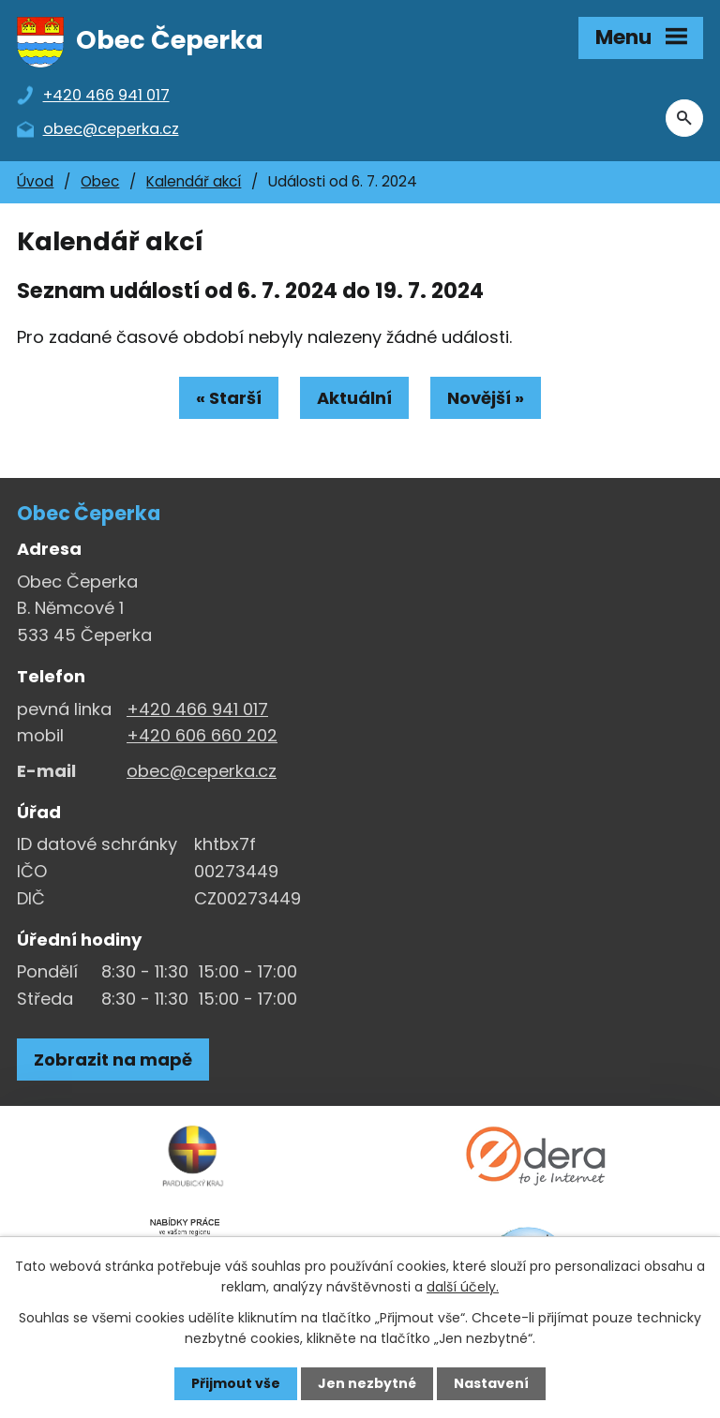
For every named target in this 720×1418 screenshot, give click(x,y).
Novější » (485, 398)
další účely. (463, 1286)
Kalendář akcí (193, 181)
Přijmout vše (235, 1383)
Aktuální (354, 398)
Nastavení (491, 1383)
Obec (100, 181)
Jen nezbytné (367, 1383)
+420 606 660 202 (202, 735)
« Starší (229, 398)
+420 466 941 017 (197, 709)
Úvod (35, 181)
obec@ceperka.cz (202, 771)
